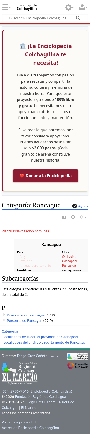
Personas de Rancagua (24, 320)
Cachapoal (69, 261)
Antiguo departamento (35, 265)
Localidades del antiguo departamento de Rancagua (44, 342)
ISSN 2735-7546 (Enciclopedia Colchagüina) (37, 391)
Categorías (10, 331)
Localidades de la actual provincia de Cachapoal (40, 337)
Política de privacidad (19, 422)
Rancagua (69, 265)
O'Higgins (69, 257)
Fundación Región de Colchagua (40, 396)
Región (24, 257)
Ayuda (79, 206)
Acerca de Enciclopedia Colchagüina (30, 427)
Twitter (53, 356)
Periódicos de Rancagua (26, 315)
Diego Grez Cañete (32, 355)
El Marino (28, 407)
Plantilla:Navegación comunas (25, 231)
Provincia (26, 261)
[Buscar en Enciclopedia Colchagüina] (45, 18)
